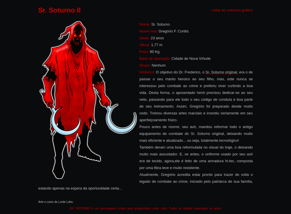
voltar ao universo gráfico (232, 10)
